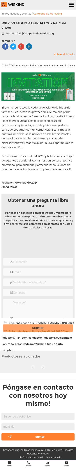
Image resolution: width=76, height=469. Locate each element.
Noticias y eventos (20, 13)
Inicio (4, 13)
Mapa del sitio (53, 457)
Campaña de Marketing (47, 13)
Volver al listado (64, 54)
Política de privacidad (31, 457)
